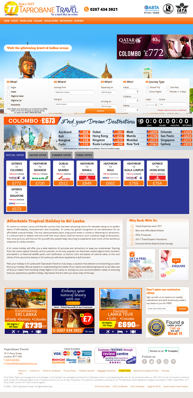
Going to (58, 99)
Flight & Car (16, 100)
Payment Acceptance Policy (146, 370)
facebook (145, 361)
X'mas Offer (84, 155)
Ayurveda (78, 20)
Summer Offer (61, 155)
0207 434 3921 (104, 9)
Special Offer (15, 155)
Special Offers (51, 20)
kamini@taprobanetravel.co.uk (21, 363)
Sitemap (165, 370)
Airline (162, 99)
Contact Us (35, 370)
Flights (14, 20)
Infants (126, 105)
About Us (22, 370)
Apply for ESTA (154, 386)
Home (6, 20)
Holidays (38, 20)
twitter (152, 361)
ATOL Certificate (120, 386)
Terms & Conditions (52, 370)
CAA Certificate (137, 386)
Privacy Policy (70, 370)
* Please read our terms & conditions (172, 110)
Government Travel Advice (176, 386)
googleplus (159, 361)
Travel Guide (26, 20)
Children (127, 96)
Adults (126, 87)
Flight (13, 87)
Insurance (15, 104)
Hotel (13, 91)
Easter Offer (38, 155)
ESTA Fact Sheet (102, 386)
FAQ (20, 373)
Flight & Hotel (17, 96)
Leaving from (60, 87)
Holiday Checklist (87, 370)
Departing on (107, 87)
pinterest (174, 361)
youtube (167, 361)
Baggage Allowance (106, 370)
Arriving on (106, 101)
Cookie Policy (125, 370)
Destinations (66, 20)
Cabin (148, 99)
